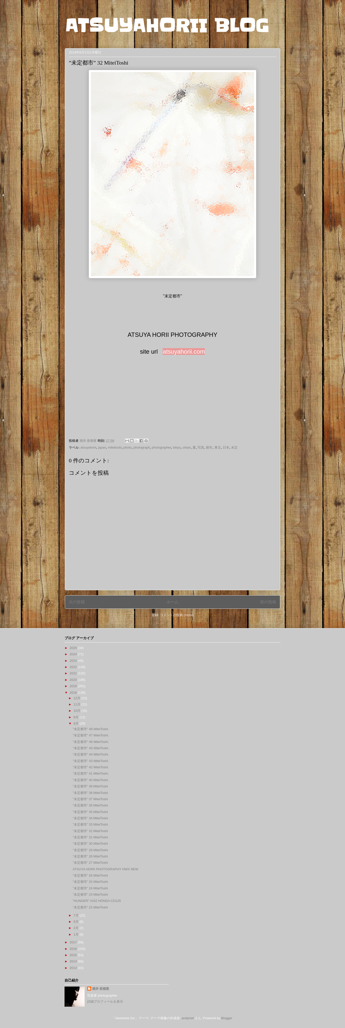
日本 (226, 447)
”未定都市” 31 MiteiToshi (90, 837)
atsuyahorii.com (184, 351)
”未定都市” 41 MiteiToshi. (91, 773)
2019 (74, 686)
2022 (74, 667)
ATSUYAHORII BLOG (167, 25)
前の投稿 (268, 602)
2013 (74, 968)
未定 (234, 447)
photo (128, 447)
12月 (77, 698)
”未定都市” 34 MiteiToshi (90, 818)
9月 (77, 717)
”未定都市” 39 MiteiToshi (90, 786)
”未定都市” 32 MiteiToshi (90, 831)
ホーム (172, 602)
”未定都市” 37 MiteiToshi (90, 799)
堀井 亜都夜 (100, 989)
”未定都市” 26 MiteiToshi (90, 875)
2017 (74, 942)
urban (187, 447)
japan (102, 447)
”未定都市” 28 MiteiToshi (90, 856)
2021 (74, 673)
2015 (74, 955)
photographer (161, 447)
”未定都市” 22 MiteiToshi (90, 907)
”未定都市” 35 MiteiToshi (90, 812)
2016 (74, 949)
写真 (201, 447)
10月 (77, 711)
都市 (209, 447)
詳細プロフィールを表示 (105, 1001)
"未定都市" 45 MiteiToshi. (91, 748)
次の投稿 (77, 602)
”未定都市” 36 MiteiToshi (90, 805)
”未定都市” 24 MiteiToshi (90, 888)
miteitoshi (115, 447)
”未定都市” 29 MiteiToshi (90, 850)
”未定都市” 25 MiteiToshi (90, 882)
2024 (74, 654)
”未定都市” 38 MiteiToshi (90, 793)
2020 (74, 680)
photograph (141, 447)
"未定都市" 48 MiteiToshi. (91, 729)
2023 (74, 661)
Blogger (226, 1018)
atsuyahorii (88, 447)
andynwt (188, 1018)
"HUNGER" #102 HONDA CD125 (97, 901)
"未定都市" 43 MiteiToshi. (91, 761)
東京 (217, 447)
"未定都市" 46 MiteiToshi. (91, 742)
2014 (74, 961)
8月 (77, 723)
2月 (77, 928)
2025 (74, 648)
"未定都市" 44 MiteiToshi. (91, 754)
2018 (74, 692)
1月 (77, 934)
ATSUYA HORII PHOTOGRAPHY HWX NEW (105, 869)
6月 (77, 922)
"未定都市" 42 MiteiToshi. (91, 767)
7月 (77, 915)
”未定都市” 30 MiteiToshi (90, 843)
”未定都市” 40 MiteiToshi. (91, 780)
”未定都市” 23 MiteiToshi (90, 894)
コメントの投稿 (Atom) (177, 615)
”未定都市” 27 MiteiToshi (90, 862)
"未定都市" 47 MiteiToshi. (91, 735)
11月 (77, 704)
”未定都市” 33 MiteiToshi (90, 824)
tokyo (177, 447)
